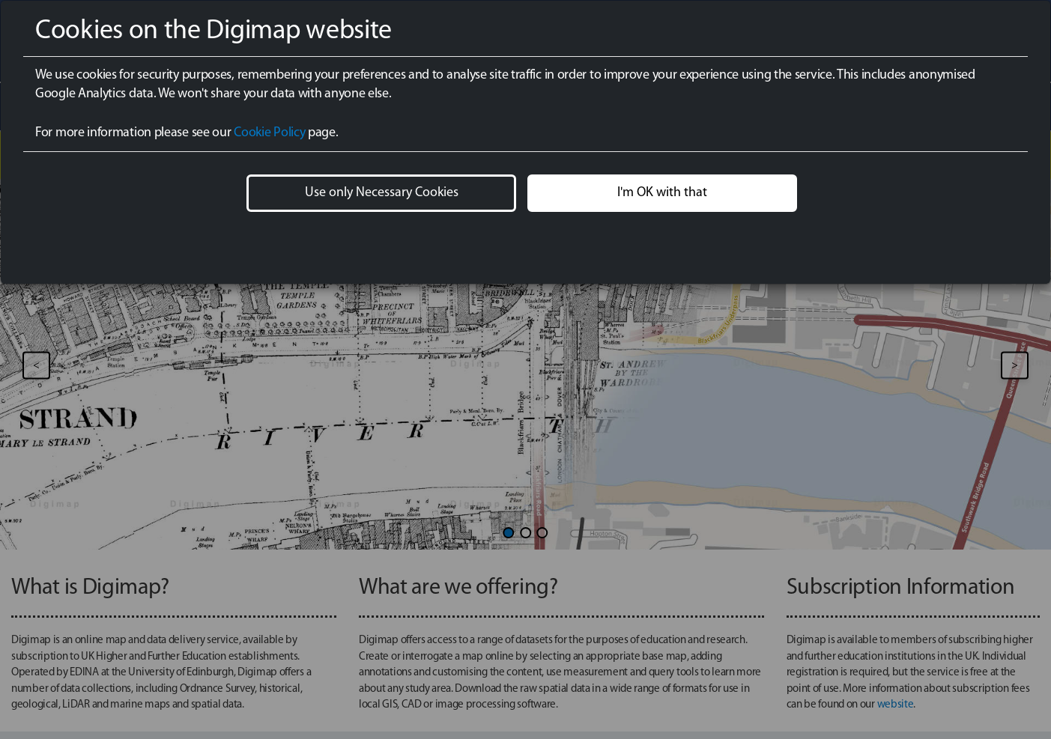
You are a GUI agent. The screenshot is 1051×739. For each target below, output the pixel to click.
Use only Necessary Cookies (381, 193)
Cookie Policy (269, 133)
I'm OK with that (662, 193)
